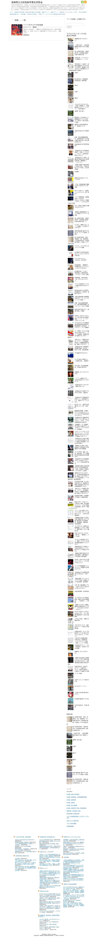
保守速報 (66, 857)
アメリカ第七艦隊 (71, 823)
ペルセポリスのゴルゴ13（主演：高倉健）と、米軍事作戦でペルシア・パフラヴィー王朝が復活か (82, 106)
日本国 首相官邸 (71, 799)
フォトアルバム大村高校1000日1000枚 (55, 14)
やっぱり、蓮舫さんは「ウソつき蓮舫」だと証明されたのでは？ (82, 226)
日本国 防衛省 (71, 802)
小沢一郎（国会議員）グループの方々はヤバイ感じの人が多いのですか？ (82, 586)
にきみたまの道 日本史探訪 (23, 836)
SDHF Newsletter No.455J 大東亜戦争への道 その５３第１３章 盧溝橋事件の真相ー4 (25, 868)
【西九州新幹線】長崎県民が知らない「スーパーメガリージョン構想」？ (82, 298)
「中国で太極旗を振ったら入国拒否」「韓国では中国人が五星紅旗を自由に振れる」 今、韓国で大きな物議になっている (73, 861)
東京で (76, 85)
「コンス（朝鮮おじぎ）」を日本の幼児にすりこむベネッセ (82, 380)
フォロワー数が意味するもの (46, 839)
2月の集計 (17, 870)
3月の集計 (17, 858)
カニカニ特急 (78, 673)
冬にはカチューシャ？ (81, 686)
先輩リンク (41, 14)
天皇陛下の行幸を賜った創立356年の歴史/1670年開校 (27, 12)
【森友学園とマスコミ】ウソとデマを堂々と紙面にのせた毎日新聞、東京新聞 (82, 580)
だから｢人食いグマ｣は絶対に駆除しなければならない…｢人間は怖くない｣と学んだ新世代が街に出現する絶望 (49, 895)
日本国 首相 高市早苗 (73, 794)
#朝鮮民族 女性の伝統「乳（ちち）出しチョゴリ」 (81, 279)
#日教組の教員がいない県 (82, 699)
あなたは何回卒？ (83, 12)
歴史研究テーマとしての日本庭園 (23, 846)
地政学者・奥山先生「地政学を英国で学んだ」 (48, 916)
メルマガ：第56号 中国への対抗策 (47, 924)
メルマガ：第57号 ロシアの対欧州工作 (49, 921)
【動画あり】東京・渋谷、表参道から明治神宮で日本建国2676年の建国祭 (82, 447)
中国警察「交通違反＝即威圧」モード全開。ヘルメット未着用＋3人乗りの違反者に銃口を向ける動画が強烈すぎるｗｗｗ (73, 871)
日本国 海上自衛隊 (72, 805)
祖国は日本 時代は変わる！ (47, 836)
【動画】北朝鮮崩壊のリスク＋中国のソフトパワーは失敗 (82, 213)
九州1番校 (23, 14)
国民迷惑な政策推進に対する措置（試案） (49, 843)
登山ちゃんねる (44, 891)
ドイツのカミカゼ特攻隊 (33, 25)
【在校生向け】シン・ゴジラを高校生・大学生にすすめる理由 (82, 647)
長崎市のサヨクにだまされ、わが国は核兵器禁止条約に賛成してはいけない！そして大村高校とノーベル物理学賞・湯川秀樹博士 (78, 476)
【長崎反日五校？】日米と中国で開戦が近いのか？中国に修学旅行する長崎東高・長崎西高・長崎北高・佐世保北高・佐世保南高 (78, 520)
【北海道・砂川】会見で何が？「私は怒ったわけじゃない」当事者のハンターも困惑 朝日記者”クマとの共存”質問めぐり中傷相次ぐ (49, 907)
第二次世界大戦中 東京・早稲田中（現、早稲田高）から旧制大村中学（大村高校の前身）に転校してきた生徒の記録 (78, 240)
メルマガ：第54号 (44, 929)
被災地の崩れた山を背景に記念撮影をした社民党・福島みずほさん (82, 292)
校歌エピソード (54, 12)
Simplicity (54, 934)
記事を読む (26, 35)
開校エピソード (45, 12)
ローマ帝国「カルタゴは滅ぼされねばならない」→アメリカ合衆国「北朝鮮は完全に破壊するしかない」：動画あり (78, 334)
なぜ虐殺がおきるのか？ (81, 353)
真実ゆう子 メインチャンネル (72, 836)
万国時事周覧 (70, 826)
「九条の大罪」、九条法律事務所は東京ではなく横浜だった (82, 46)
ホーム (11, 12)
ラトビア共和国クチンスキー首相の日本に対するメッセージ (82, 285)
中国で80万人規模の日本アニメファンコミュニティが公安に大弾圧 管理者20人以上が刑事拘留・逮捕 (73, 867)
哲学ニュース (43, 868)
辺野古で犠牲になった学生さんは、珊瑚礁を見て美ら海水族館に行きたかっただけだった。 (73, 844)
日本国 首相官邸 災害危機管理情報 (77, 797)
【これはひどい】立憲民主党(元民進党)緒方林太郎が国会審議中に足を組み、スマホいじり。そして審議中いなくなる (78, 326)
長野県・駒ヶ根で (79, 111)
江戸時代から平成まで (32, 14)
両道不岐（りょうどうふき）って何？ (68, 12)
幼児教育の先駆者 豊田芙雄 (22, 842)
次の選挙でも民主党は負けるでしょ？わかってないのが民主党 (82, 254)
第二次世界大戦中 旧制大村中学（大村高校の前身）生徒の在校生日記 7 (82, 53)
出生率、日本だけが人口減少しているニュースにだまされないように (82, 561)
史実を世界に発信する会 (22, 855)
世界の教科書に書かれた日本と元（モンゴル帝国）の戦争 (82, 232)
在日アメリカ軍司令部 (73, 820)
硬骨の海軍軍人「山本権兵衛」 (22, 848)
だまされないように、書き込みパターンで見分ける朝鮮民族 (82, 626)
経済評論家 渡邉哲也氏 (73, 813)
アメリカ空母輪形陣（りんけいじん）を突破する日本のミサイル (82, 567)
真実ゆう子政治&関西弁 (70, 884)
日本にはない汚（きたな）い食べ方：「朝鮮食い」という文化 (82, 535)
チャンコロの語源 (19, 850)
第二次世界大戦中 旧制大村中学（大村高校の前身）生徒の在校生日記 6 (82, 220)
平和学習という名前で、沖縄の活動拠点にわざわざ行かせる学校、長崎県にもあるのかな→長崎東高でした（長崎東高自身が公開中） (78, 67)
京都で (76, 72)
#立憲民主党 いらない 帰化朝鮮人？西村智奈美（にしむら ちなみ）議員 (82, 273)
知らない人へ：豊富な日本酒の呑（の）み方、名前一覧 (82, 406)
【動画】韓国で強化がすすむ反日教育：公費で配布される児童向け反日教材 (82, 555)
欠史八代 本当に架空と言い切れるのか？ (25, 839)
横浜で (76, 98)
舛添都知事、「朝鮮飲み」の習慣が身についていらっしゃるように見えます (82, 266)
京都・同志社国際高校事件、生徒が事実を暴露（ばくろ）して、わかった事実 (82, 304)
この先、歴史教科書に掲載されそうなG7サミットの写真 (82, 186)
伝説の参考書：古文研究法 (82, 591)
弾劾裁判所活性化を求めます (46, 846)
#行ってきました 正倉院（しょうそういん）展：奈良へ (82, 192)
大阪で (76, 91)
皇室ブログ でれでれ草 (46, 851)
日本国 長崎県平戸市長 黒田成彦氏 (76, 808)
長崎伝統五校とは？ (14, 14)
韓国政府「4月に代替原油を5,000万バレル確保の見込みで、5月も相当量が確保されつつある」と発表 (73, 876)
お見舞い (77, 171)
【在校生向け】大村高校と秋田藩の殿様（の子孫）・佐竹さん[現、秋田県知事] (82, 348)
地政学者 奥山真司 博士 (74, 811)
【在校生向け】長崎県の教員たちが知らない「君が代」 (82, 574)
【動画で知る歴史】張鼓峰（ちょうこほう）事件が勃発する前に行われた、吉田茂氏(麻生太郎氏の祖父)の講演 (78, 661)
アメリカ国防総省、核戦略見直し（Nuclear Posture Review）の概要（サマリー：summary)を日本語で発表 (78, 200)
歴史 (35, 27)
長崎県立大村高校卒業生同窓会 (27, 2)
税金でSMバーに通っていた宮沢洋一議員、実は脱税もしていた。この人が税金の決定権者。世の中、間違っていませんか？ (78, 505)
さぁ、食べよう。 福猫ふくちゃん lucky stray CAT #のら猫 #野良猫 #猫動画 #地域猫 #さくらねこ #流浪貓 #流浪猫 (74, 891)
